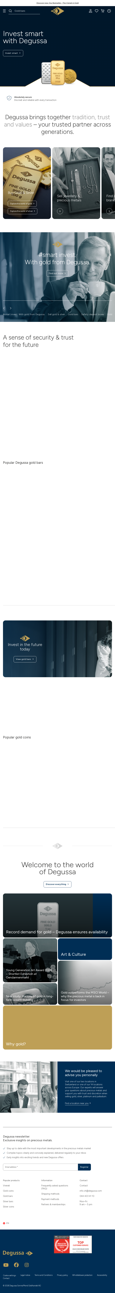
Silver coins (8, 1206)
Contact (84, 1185)
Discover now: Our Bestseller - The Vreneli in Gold (58, 3)
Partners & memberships (53, 1204)
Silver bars (8, 1201)
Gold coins (8, 1190)
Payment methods (50, 1199)
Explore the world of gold (22, 203)
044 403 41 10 (87, 1196)
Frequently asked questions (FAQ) (54, 1187)
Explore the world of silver (22, 211)
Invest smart (14, 53)
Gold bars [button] (73, 314)
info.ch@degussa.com (91, 1190)
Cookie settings (9, 1275)
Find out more (57, 273)
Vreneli (6, 1185)
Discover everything (57, 886)
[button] (109, 11)
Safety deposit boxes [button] (92, 314)
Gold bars (8, 1196)
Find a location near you (78, 1105)
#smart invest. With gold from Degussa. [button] (24, 314)
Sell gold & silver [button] (56, 314)
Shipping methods (50, 1193)
